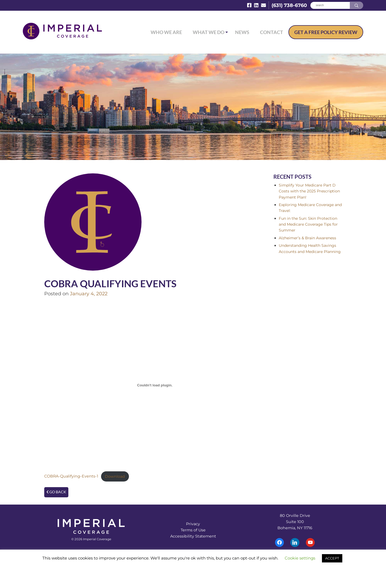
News (242, 32)
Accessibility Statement (193, 536)
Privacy (193, 523)
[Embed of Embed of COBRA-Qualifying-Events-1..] (154, 385)
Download (115, 476)
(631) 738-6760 (289, 5)
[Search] (330, 5)
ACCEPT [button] (332, 558)
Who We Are (166, 32)
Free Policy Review (325, 32)
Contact (271, 32)
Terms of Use (193, 530)
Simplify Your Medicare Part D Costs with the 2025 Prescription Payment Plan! (309, 191)
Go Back (56, 492)
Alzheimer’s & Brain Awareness (307, 238)
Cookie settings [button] (300, 558)
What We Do (208, 32)
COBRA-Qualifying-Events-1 (71, 476)
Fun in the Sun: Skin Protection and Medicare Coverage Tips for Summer (308, 224)
